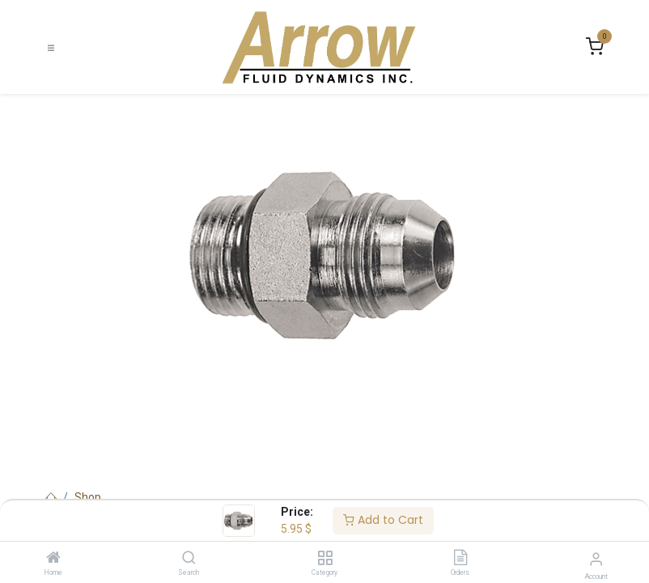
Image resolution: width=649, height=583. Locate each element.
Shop (87, 497)
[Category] (325, 558)
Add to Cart (383, 520)
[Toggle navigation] (51, 47)
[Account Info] (596, 559)
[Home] (53, 558)
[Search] (189, 558)
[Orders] (460, 558)
